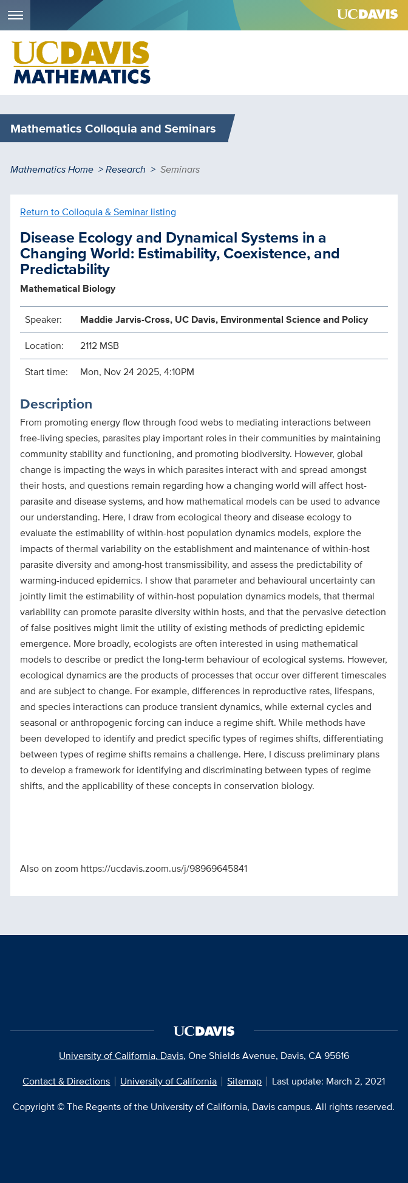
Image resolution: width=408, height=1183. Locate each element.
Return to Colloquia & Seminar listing (98, 212)
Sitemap (244, 1081)
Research (126, 169)
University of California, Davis (121, 1056)
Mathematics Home (51, 169)
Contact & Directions (66, 1081)
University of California (168, 1081)
